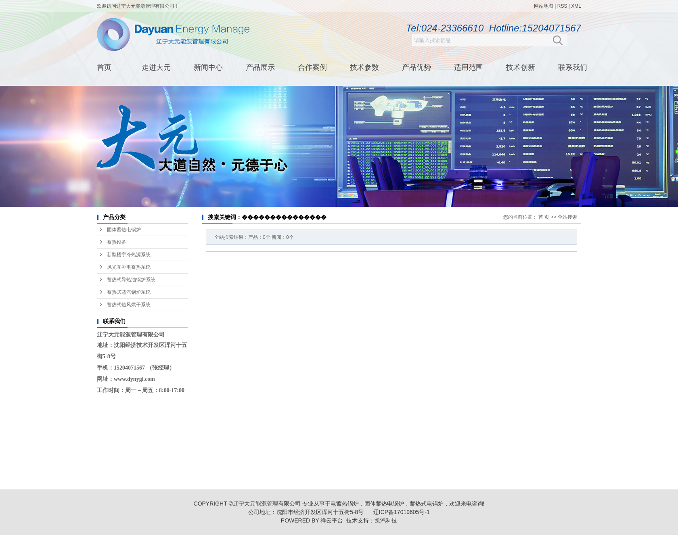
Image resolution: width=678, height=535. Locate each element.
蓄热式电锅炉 (427, 503)
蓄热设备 (116, 242)
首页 (104, 67)
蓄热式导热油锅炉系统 (131, 279)
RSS (562, 6)
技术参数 (364, 67)
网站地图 (543, 6)
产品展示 (260, 67)
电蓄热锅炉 (345, 503)
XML (576, 6)
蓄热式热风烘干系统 (129, 304)
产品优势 (416, 67)
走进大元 (156, 67)
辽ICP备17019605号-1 (401, 512)
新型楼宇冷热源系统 (129, 254)
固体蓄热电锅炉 (124, 229)
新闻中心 (208, 67)
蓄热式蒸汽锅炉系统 (129, 292)
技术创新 (520, 67)
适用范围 (468, 67)
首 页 (543, 217)
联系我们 (572, 67)
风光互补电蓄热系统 (129, 267)
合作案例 (312, 67)
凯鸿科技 (386, 520)
